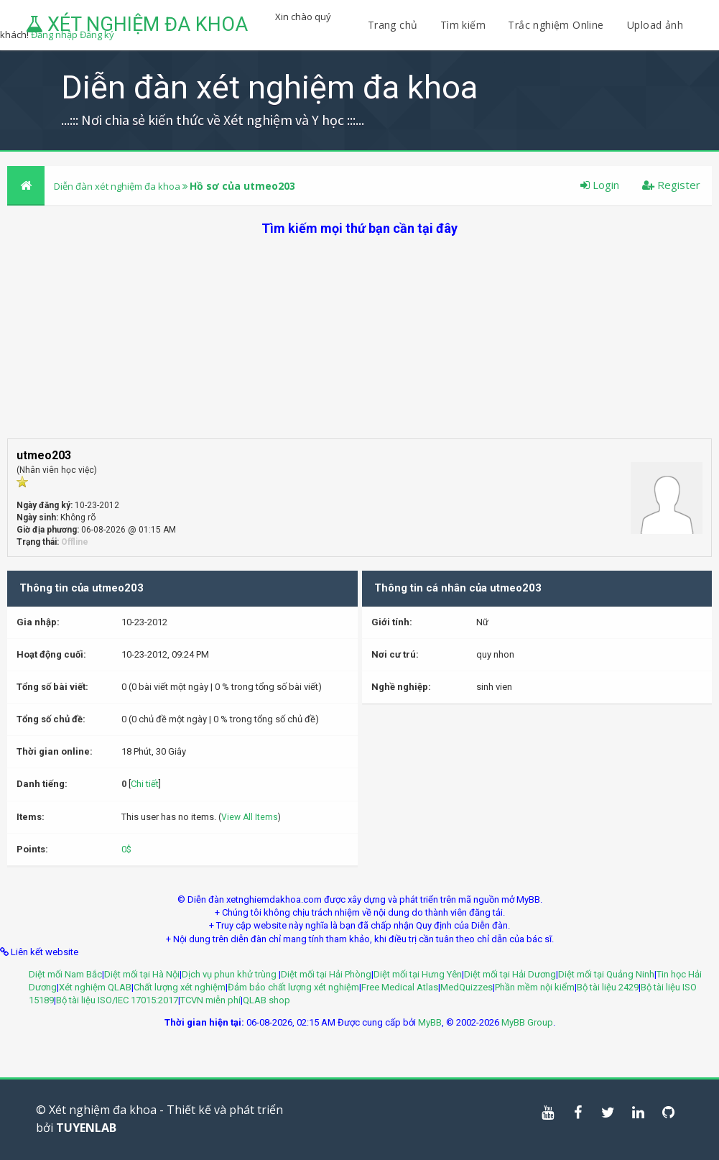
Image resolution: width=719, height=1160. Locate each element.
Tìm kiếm (463, 25)
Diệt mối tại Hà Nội (142, 974)
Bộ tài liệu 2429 (608, 987)
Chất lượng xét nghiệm (180, 987)
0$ (126, 849)
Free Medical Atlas (399, 987)
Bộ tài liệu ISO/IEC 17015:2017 (117, 1000)
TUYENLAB (86, 1128)
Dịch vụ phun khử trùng (230, 974)
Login (599, 185)
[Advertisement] (359, 337)
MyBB (430, 1022)
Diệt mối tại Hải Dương (510, 974)
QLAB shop (266, 1000)
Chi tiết (145, 783)
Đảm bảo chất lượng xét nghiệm (293, 987)
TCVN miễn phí (210, 1000)
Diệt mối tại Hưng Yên (418, 974)
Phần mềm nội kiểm (535, 987)
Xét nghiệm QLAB (95, 987)
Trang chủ (393, 25)
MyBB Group (527, 1022)
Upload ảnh (655, 25)
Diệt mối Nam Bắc (65, 974)
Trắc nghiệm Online (557, 25)
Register (671, 185)
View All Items (249, 817)
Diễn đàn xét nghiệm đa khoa (118, 186)
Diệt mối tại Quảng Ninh (606, 974)
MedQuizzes (466, 987)
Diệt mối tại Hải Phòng (326, 974)
